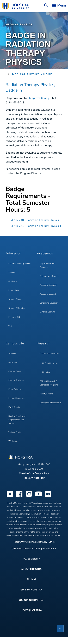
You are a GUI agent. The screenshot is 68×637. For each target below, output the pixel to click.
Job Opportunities (31, 600)
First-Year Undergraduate (19, 263)
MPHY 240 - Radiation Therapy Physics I (35, 220)
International (13, 290)
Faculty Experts (46, 394)
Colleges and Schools (49, 276)
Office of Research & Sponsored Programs (49, 383)
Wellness (12, 441)
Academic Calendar (48, 285)
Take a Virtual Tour (34, 477)
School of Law (14, 299)
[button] (60, 628)
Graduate (12, 281)
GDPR (51, 542)
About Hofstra (31, 569)
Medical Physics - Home (32, 74)
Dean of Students (16, 380)
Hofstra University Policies (26, 542)
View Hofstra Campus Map (34, 473)
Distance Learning (47, 312)
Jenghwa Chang (39, 98)
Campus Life (15, 343)
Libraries (46, 372)
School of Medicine (16, 308)
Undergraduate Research (50, 402)
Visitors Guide (14, 432)
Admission (13, 253)
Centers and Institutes (49, 353)
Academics (45, 253)
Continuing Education (49, 303)
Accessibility (31, 558)
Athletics (12, 353)
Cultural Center (15, 371)
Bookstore (12, 362)
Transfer (12, 272)
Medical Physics (19, 24)
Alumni (31, 579)
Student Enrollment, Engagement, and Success (17, 420)
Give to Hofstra (31, 589)
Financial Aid (14, 317)
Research (43, 343)
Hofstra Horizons (49, 363)
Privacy (43, 542)
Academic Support (48, 294)
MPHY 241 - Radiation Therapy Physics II (35, 226)
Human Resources (16, 398)
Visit (10, 326)
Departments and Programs (47, 265)
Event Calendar (15, 389)
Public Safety (14, 407)
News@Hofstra (31, 610)
